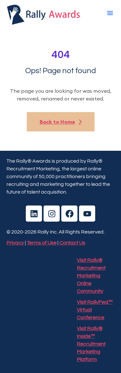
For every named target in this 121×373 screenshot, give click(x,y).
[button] (110, 13)
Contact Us (72, 242)
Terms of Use (41, 242)
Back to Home (61, 122)
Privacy (15, 242)
